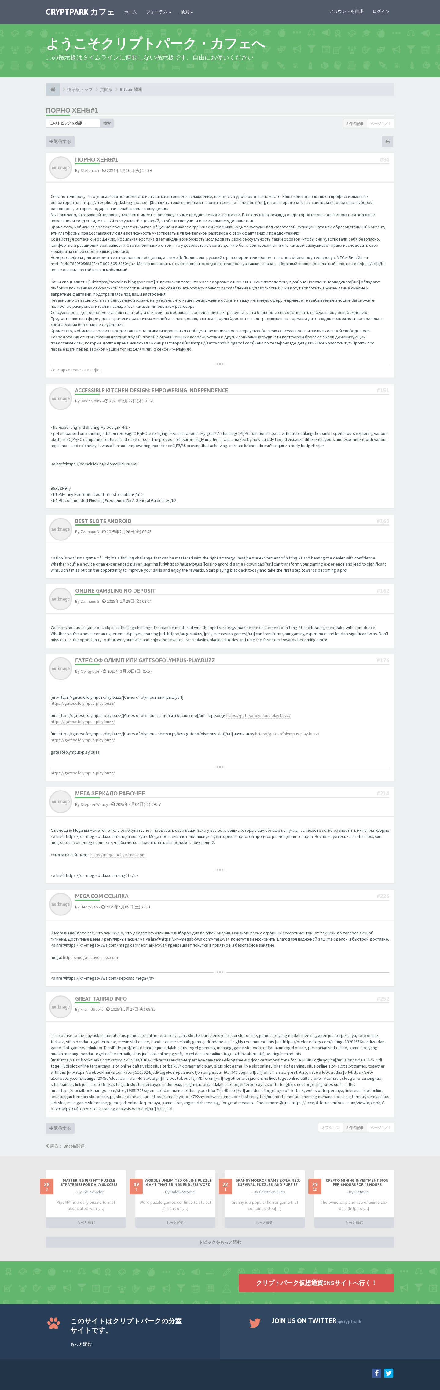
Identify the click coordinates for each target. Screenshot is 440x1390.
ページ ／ (380, 123)
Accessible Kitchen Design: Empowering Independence (151, 390)
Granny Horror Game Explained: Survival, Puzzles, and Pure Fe (267, 1182)
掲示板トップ (80, 89)
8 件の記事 (355, 123)
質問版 (106, 89)
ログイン (381, 11)
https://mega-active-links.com (117, 854)
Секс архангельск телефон (76, 370)
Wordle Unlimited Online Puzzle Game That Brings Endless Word (178, 1182)
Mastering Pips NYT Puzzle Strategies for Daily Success (89, 1182)
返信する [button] (60, 141)
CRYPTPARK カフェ (80, 11)
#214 (383, 793)
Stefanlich (90, 170)
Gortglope (90, 671)
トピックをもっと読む (220, 1242)
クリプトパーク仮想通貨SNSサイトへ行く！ (316, 1282)
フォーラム (158, 12)
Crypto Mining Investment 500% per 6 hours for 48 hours (357, 1182)
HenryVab (89, 907)
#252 (383, 998)
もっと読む (86, 1222)
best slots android (103, 521)
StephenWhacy (94, 804)
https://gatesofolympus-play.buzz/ (83, 703)
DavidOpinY (91, 401)
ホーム (130, 12)
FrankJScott (92, 1009)
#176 (383, 660)
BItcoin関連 (131, 89)
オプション (330, 1127)
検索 (187, 12)
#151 (383, 390)
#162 (383, 591)
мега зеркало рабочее (110, 793)
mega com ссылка (102, 896)
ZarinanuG (90, 531)
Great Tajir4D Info (101, 998)
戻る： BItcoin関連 (65, 1146)
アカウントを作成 (346, 11)
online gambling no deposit (115, 591)
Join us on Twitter (316, 1321)
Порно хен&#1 (72, 110)
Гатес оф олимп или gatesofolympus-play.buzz (145, 660)
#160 (383, 521)
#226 (383, 896)
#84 (384, 159)
